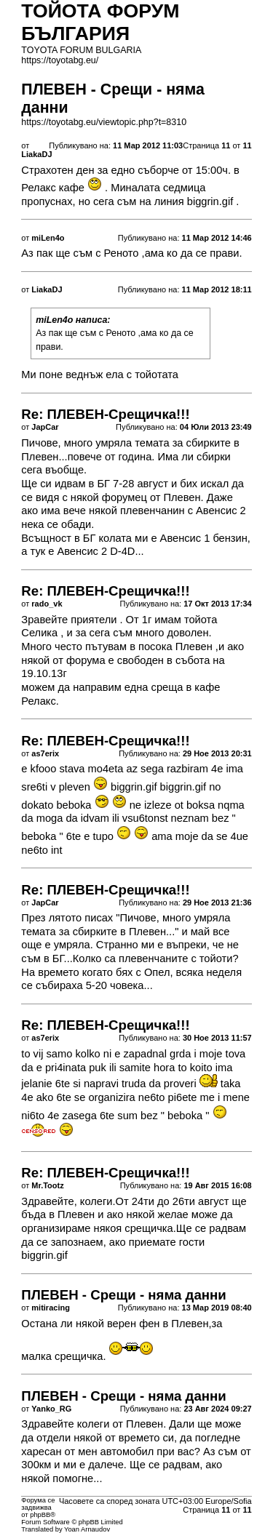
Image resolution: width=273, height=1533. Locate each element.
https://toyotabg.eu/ (59, 60)
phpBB (40, 1514)
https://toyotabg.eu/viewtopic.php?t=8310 (103, 122)
